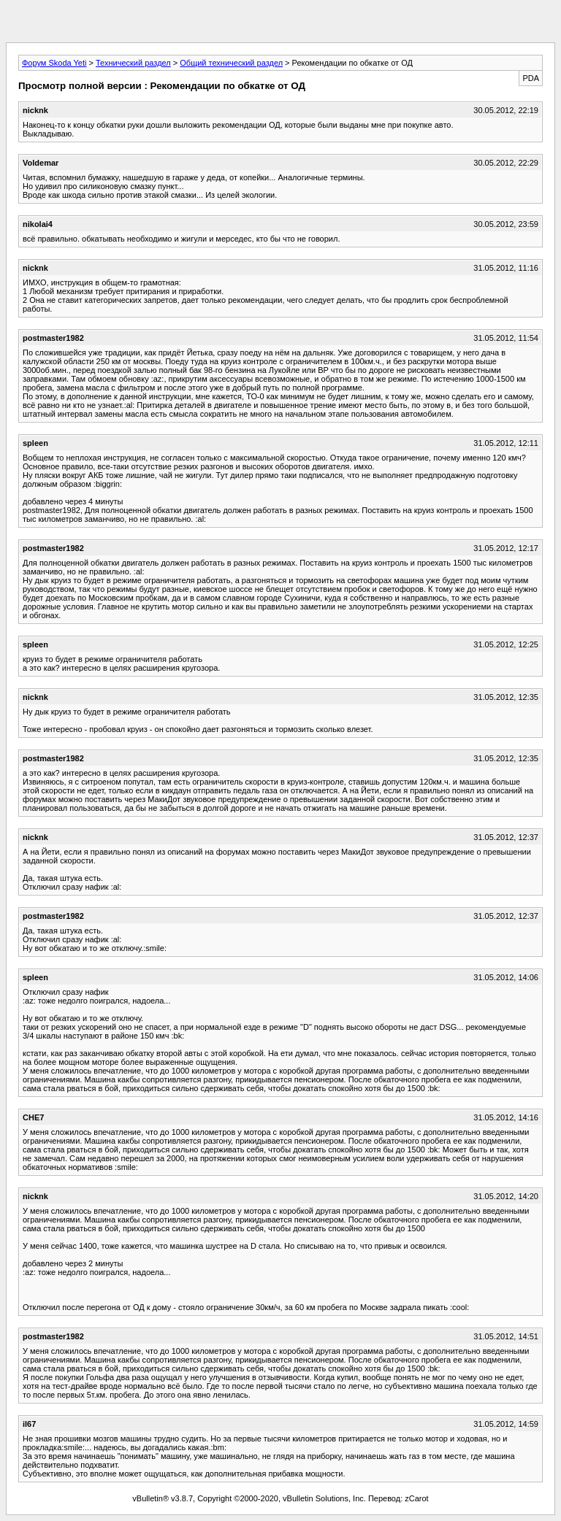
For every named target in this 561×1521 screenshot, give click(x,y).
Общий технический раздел (231, 62)
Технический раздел (133, 62)
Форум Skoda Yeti (54, 62)
